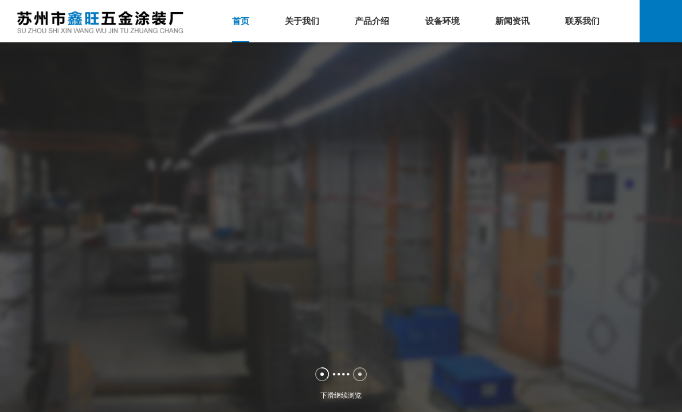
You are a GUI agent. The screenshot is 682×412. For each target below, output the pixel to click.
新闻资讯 (512, 21)
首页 (240, 21)
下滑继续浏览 (341, 398)
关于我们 (302, 21)
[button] (322, 374)
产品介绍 (372, 21)
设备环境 (442, 21)
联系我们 (582, 21)
